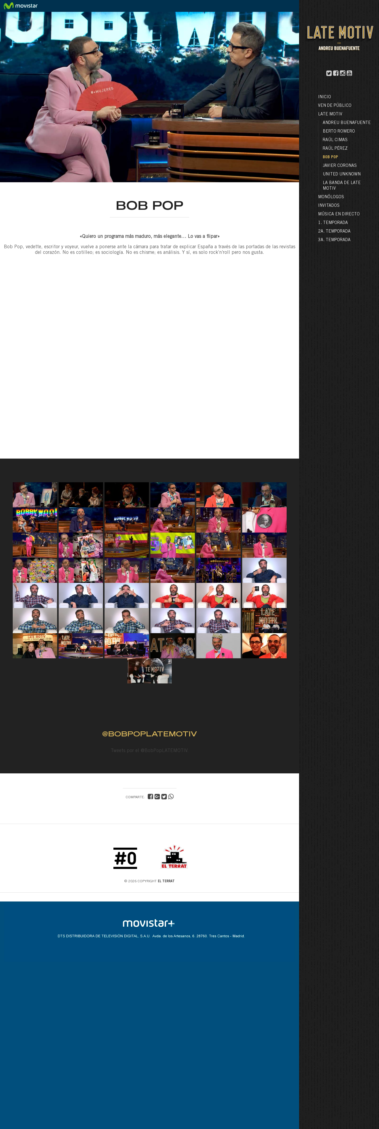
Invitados (329, 206)
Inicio (324, 97)
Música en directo (339, 214)
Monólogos (331, 197)
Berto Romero (339, 132)
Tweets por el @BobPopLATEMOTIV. (150, 751)
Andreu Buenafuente (347, 123)
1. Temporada (333, 223)
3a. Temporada (334, 240)
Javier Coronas (340, 166)
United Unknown (342, 174)
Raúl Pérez (335, 149)
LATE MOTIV (330, 114)
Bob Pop (330, 157)
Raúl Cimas (335, 140)
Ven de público (334, 106)
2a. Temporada (334, 232)
